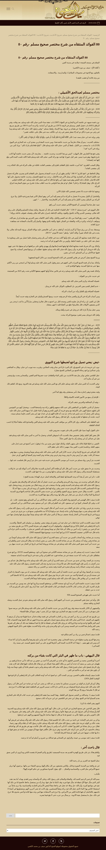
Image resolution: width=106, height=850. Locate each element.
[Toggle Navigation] (8, 9)
